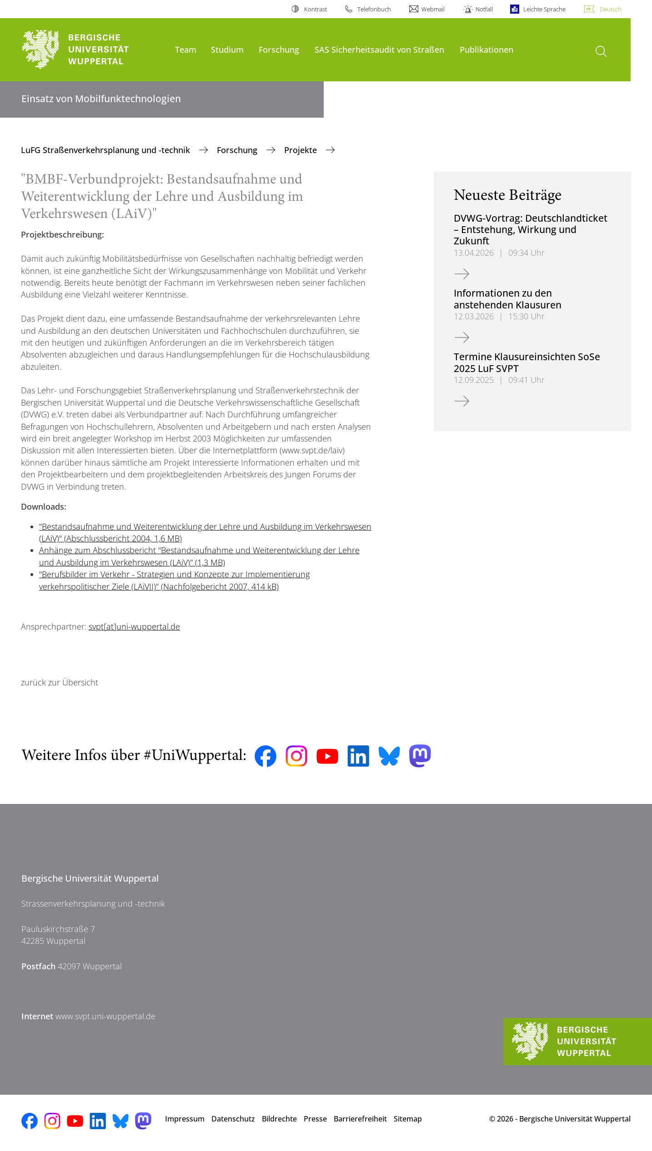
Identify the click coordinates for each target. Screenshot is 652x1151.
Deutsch (611, 9)
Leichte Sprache (544, 9)
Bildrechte (279, 1119)
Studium (227, 49)
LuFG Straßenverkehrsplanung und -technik (106, 149)
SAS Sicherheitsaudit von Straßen (379, 49)
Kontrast (315, 9)
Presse (315, 1119)
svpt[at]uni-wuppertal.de (134, 626)
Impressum (185, 1119)
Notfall (484, 9)
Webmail (433, 9)
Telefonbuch (374, 9)
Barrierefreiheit (360, 1119)
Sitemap (408, 1119)
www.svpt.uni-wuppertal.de (105, 1016)
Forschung (279, 49)
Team (185, 49)
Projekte (301, 149)
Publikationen (486, 49)
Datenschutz (233, 1119)
